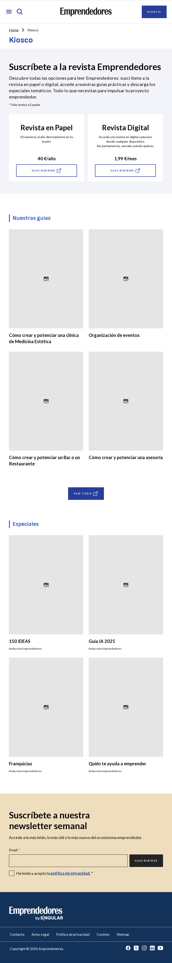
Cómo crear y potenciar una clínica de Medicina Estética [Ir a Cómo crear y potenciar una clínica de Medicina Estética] (44, 338)
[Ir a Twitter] (136, 948)
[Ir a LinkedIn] (152, 948)
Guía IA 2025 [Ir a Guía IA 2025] (102, 641)
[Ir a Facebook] (128, 948)
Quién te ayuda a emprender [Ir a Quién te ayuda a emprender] (117, 763)
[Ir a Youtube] (160, 948)
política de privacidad (70, 873)
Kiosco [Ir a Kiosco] (154, 11)
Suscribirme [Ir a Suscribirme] (47, 170)
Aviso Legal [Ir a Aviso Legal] (40, 934)
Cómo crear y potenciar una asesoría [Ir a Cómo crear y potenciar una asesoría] (126, 457)
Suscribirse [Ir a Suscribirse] (146, 860)
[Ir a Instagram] (144, 948)
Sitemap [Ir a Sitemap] (123, 934)
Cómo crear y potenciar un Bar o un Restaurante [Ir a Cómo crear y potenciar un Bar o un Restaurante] (44, 460)
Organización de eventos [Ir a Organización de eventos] (114, 335)
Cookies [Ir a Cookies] (103, 934)
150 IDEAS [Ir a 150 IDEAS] (19, 641)
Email (14, 850)
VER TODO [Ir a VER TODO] (86, 493)
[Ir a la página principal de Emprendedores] (86, 11)
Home (14, 30)
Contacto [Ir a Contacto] (17, 934)
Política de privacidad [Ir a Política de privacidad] (73, 934)
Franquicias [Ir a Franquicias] (20, 763)
